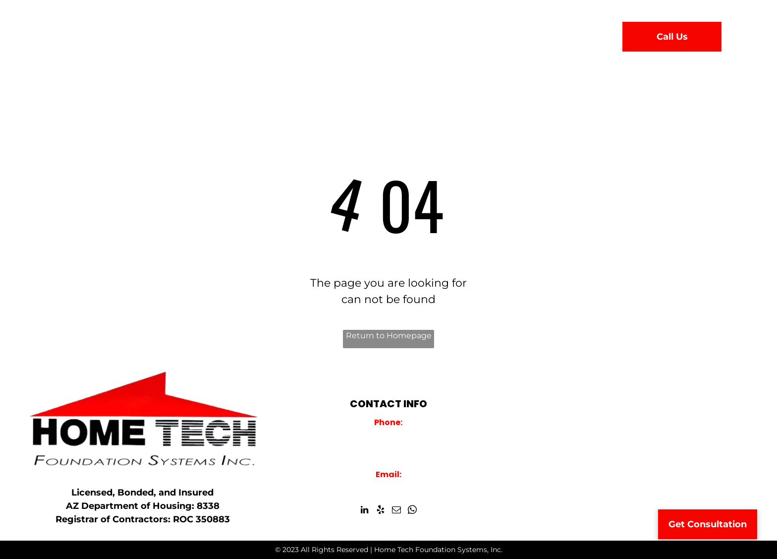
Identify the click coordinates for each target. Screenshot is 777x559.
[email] (396, 511)
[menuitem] (244, 34)
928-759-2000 (388, 435)
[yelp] (380, 511)
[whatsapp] (412, 511)
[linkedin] (364, 511)
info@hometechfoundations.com (388, 487)
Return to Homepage (389, 335)
